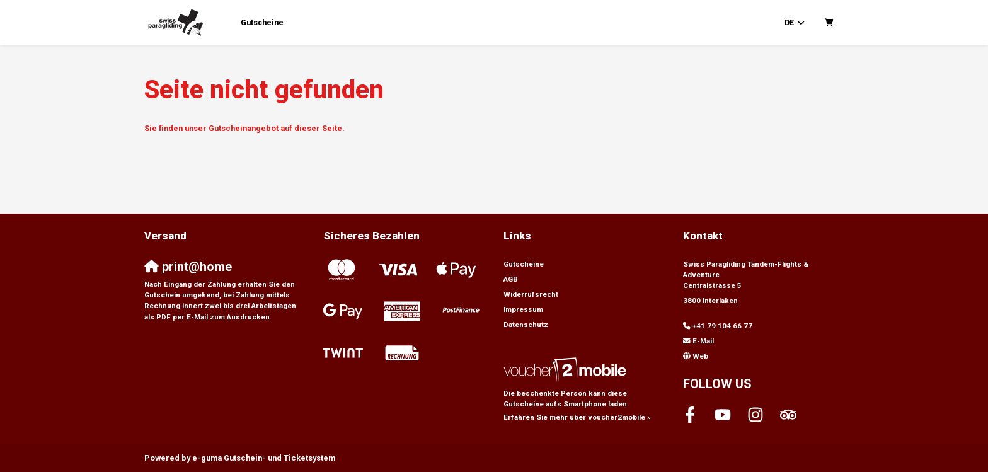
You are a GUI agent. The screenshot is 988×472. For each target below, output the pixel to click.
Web (700, 356)
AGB (510, 279)
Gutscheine (262, 22)
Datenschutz (525, 324)
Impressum (523, 309)
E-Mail (703, 341)
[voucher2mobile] (566, 370)
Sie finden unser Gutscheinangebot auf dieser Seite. (244, 128)
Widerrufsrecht (530, 294)
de (789, 22)
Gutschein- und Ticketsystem (263, 458)
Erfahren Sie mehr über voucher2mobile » (577, 417)
